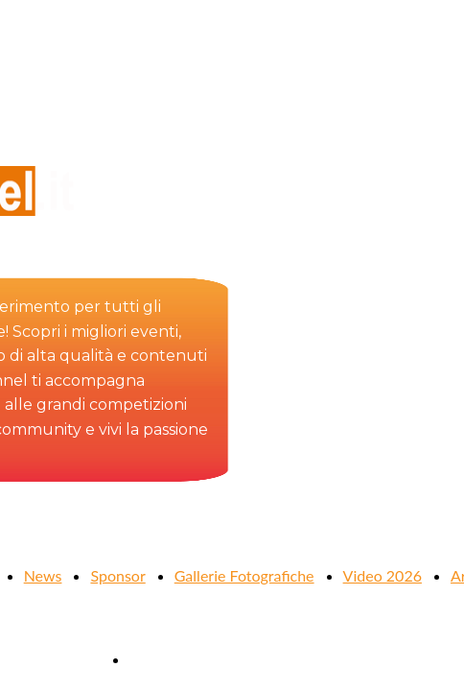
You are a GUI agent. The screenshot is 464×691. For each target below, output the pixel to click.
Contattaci (163, 659)
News (43, 575)
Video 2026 (382, 575)
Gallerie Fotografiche (244, 575)
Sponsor (117, 575)
